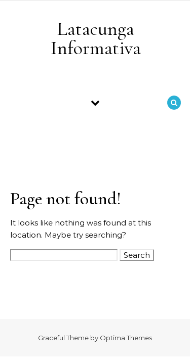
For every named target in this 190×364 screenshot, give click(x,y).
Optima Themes (126, 338)
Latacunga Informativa (96, 38)
